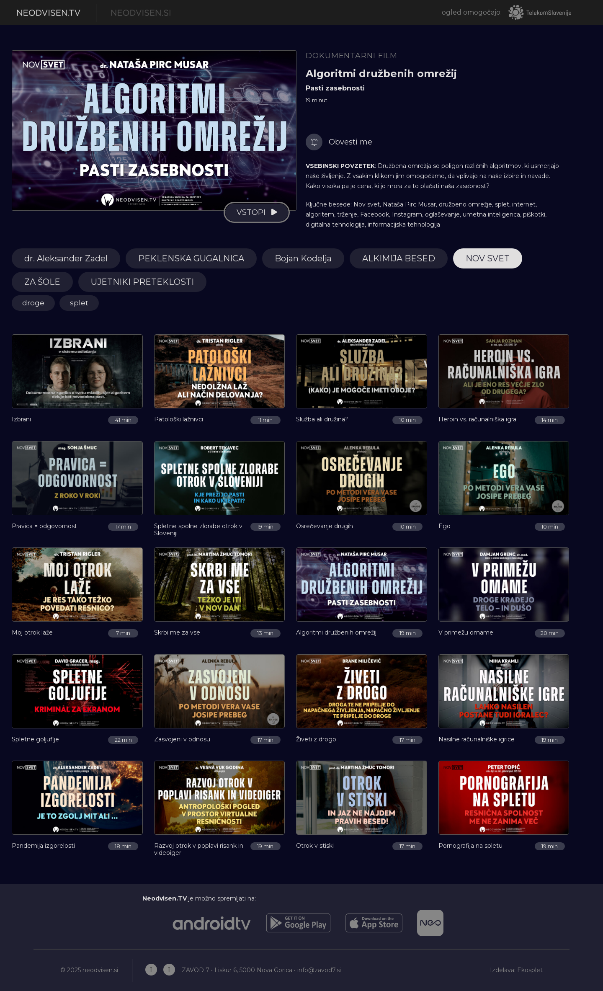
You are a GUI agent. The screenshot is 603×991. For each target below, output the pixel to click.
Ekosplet (530, 970)
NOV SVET (488, 258)
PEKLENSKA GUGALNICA (191, 258)
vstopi (251, 212)
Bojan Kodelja (303, 258)
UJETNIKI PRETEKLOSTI (142, 282)
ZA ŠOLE (42, 282)
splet (79, 303)
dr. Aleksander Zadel (66, 258)
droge (33, 303)
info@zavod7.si (319, 970)
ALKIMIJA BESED (398, 258)
